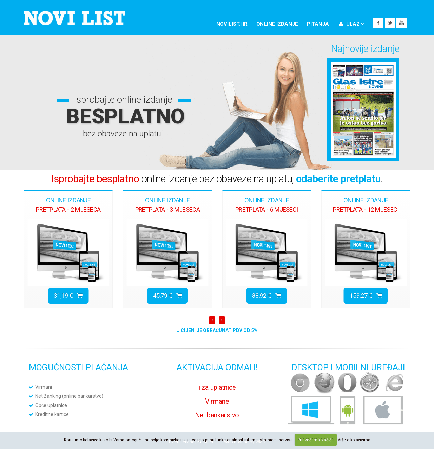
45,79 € (167, 295)
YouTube (401, 23)
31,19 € (68, 295)
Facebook (378, 23)
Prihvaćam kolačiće (316, 439)
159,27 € (366, 295)
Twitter (390, 23)
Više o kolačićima (354, 439)
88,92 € (266, 295)
